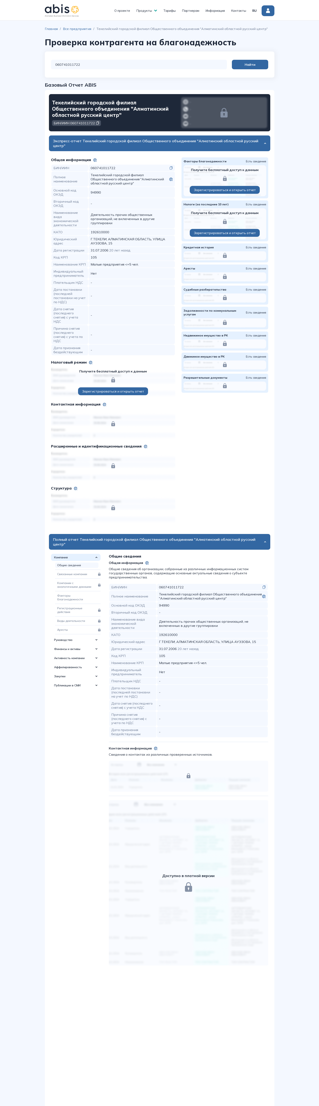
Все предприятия (77, 29)
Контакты (238, 11)
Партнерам (190, 11)
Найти (251, 64)
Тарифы (169, 11)
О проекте (122, 11)
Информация (215, 11)
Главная (51, 29)
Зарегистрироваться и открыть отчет (113, 391)
